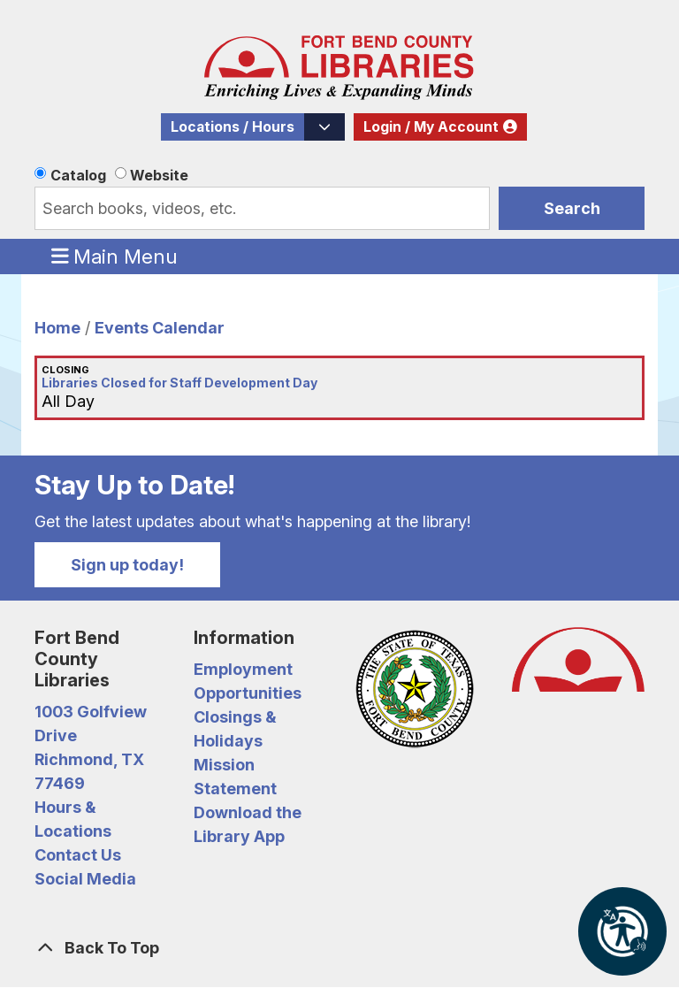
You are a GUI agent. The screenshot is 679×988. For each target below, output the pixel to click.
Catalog (78, 175)
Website (159, 175)
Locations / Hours (232, 127)
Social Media (85, 878)
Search (572, 208)
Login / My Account (431, 127)
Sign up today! (127, 564)
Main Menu (115, 255)
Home (57, 327)
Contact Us (77, 855)
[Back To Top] (339, 948)
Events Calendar (160, 327)
